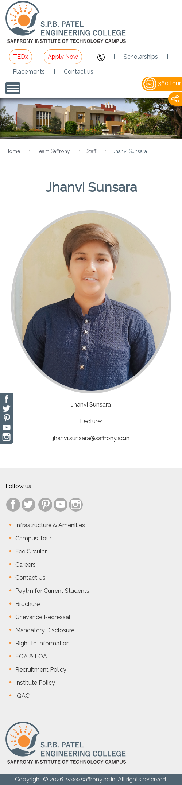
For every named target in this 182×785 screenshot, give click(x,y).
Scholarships (141, 56)
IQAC (22, 695)
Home (12, 151)
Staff (91, 151)
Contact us (78, 71)
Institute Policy (35, 682)
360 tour (162, 83)
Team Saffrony (53, 151)
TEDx (20, 56)
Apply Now (63, 56)
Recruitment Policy (40, 669)
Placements (29, 71)
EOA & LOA (31, 656)
